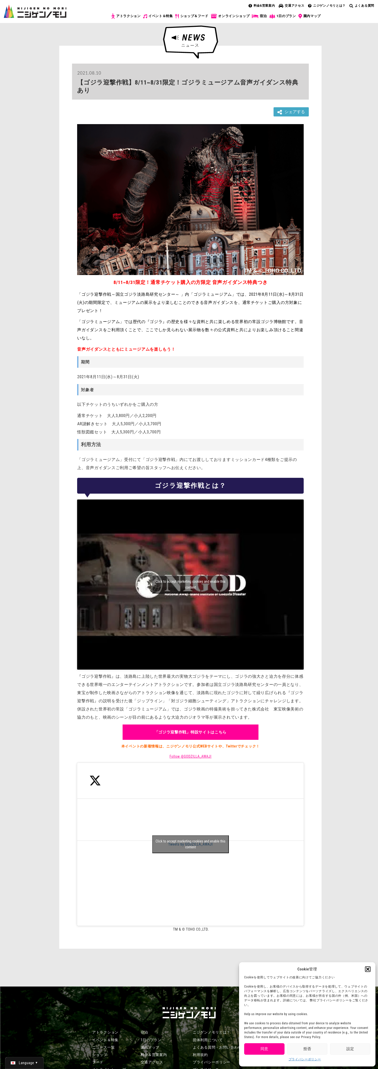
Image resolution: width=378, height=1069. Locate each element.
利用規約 (200, 1055)
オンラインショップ (230, 16)
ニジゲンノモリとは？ (327, 5)
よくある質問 (361, 5)
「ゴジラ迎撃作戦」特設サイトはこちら (191, 732)
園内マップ (309, 16)
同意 (264, 1049)
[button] (367, 969)
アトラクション (126, 16)
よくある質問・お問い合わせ (217, 1047)
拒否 (307, 1049)
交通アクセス (291, 5)
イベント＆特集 (158, 16)
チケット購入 (350, 20)
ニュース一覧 (103, 1047)
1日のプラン (282, 16)
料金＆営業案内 (154, 1055)
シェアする (291, 112)
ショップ (99, 1055)
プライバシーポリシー (305, 1059)
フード (97, 1062)
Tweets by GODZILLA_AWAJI (190, 844)
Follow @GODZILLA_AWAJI (190, 756)
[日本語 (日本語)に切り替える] (24, 1062)
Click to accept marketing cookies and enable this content (191, 584)
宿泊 (259, 16)
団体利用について (208, 1040)
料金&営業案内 (262, 5)
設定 (350, 1049)
